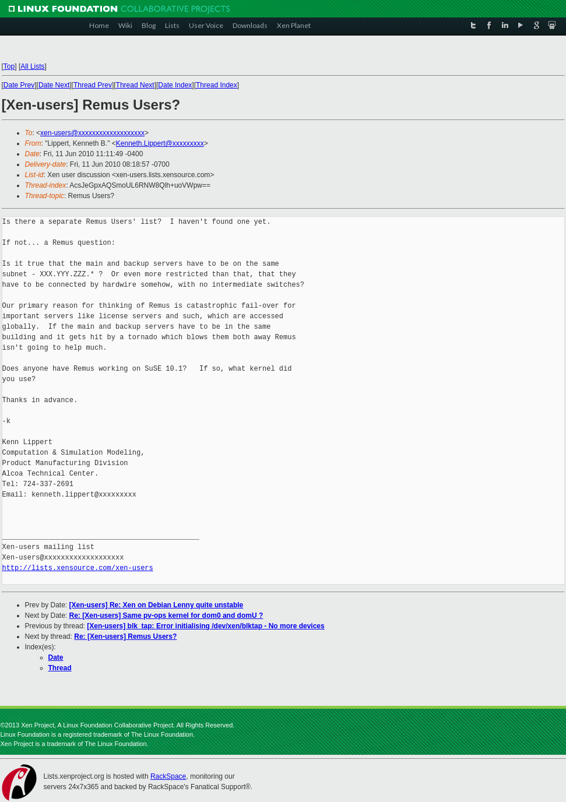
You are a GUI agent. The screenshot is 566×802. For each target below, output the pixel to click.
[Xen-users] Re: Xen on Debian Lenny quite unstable (156, 605)
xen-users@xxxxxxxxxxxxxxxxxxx (92, 133)
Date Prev (18, 85)
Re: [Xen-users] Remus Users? (125, 636)
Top (9, 66)
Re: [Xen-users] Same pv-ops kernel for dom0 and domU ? (166, 615)
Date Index (175, 85)
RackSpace (168, 776)
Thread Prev (92, 85)
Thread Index (216, 85)
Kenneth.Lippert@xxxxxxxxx (160, 143)
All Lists (32, 66)
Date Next (53, 85)
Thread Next (135, 85)
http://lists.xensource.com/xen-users (77, 568)
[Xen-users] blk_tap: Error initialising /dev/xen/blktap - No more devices (205, 626)
